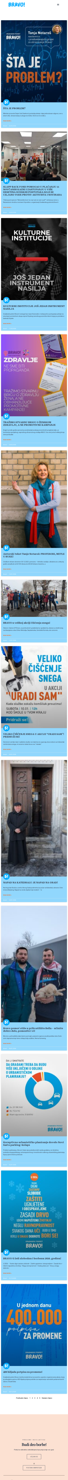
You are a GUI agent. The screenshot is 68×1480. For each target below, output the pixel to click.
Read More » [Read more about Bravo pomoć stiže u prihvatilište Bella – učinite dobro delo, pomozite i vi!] (7, 1043)
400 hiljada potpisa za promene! (22, 1372)
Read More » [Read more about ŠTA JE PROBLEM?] (7, 121)
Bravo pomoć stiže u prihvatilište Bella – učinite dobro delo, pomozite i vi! (33, 1029)
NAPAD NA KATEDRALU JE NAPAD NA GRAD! (30, 882)
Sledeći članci (47, 1398)
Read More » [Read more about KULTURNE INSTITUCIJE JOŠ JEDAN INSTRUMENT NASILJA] (7, 323)
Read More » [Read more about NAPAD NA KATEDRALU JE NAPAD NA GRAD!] (7, 895)
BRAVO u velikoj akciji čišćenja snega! (26, 623)
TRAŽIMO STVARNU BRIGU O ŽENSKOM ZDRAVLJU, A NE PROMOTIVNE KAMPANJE (29, 423)
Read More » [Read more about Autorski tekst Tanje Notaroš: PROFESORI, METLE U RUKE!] (7, 569)
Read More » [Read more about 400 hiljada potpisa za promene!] (7, 1387)
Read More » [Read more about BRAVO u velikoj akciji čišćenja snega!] (7, 635)
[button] (58, 4)
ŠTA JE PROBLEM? (14, 108)
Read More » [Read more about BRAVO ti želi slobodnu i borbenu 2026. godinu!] (7, 1273)
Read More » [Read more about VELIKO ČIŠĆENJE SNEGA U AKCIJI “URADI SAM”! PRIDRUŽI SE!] (7, 749)
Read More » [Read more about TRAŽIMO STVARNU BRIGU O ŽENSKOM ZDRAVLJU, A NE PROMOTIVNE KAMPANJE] (7, 439)
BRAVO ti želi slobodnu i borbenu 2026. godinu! (32, 1258)
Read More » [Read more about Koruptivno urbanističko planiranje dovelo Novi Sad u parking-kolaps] (7, 1160)
